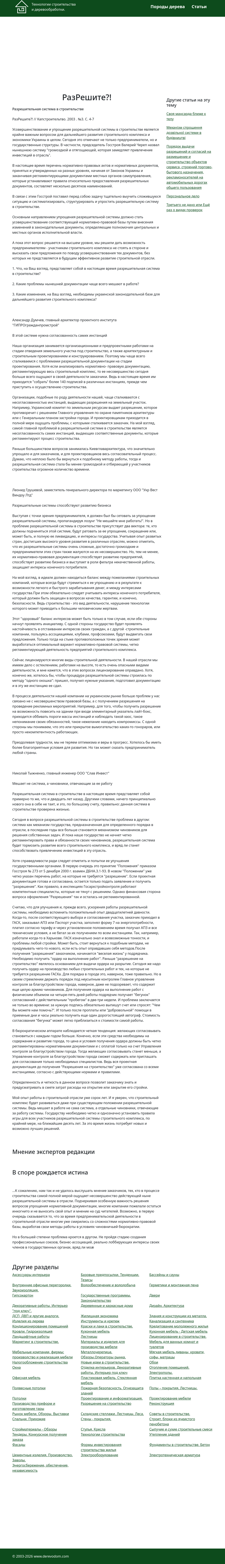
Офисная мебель (26, 1377)
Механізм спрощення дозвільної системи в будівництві (184, 132)
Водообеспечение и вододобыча (108, 1285)
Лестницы (89, 1336)
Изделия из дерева (28, 1321)
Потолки (19, 1398)
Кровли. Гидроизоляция (32, 1331)
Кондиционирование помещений (40, 1326)
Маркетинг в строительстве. (35, 1341)
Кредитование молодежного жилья (178, 1326)
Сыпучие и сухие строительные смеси (180, 1429)
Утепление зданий (164, 1434)
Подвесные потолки (29, 1388)
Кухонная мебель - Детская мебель (178, 1331)
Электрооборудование (99, 1455)
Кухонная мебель (95, 1331)
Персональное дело (183, 196)
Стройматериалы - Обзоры (34, 1429)
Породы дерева (167, 6)
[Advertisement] (112, 52)
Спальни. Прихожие (28, 1419)
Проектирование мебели (170, 1398)
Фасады (18, 1444)
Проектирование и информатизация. (112, 1398)
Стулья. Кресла (93, 1429)
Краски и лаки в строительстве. (107, 1326)
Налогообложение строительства (40, 1362)
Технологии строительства (103, 1434)
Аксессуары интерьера (31, 1274)
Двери (154, 1295)
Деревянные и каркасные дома (107, 1305)
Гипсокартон (22, 1295)
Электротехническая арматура (174, 1455)
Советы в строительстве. (169, 1413)
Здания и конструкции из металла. (178, 1316)
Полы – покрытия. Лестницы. (173, 1388)
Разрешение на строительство (106, 1403)
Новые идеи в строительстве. (105, 1362)
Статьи (199, 6)
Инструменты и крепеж (100, 1321)
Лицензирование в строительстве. (177, 1336)
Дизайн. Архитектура (166, 1305)
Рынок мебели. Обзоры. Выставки (40, 1413)
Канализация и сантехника (171, 1321)
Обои (153, 1362)
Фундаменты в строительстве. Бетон (179, 1444)
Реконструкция (161, 1403)
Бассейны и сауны (164, 1274)
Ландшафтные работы (31, 1336)
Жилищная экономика (99, 1316)
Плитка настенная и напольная (175, 1377)
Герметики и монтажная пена (173, 1285)
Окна (16, 1367)
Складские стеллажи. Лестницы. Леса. (112, 1413)
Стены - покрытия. (96, 1419)
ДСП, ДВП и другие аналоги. (35, 1316)
